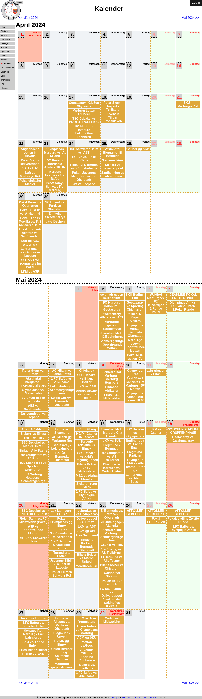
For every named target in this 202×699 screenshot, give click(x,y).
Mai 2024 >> (190, 17)
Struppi (116, 697)
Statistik (4, 88)
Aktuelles (5, 35)
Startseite (5, 31)
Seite (3, 76)
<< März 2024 (28, 17)
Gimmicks (5, 72)
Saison (4, 60)
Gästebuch (5, 56)
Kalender (6, 64)
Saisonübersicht (7, 68)
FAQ (3, 84)
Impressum (5, 80)
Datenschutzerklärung (146, 697)
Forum (4, 47)
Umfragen (5, 43)
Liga (3, 27)
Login (19, 2)
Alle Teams (5, 39)
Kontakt (126, 697)
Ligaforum (5, 52)
